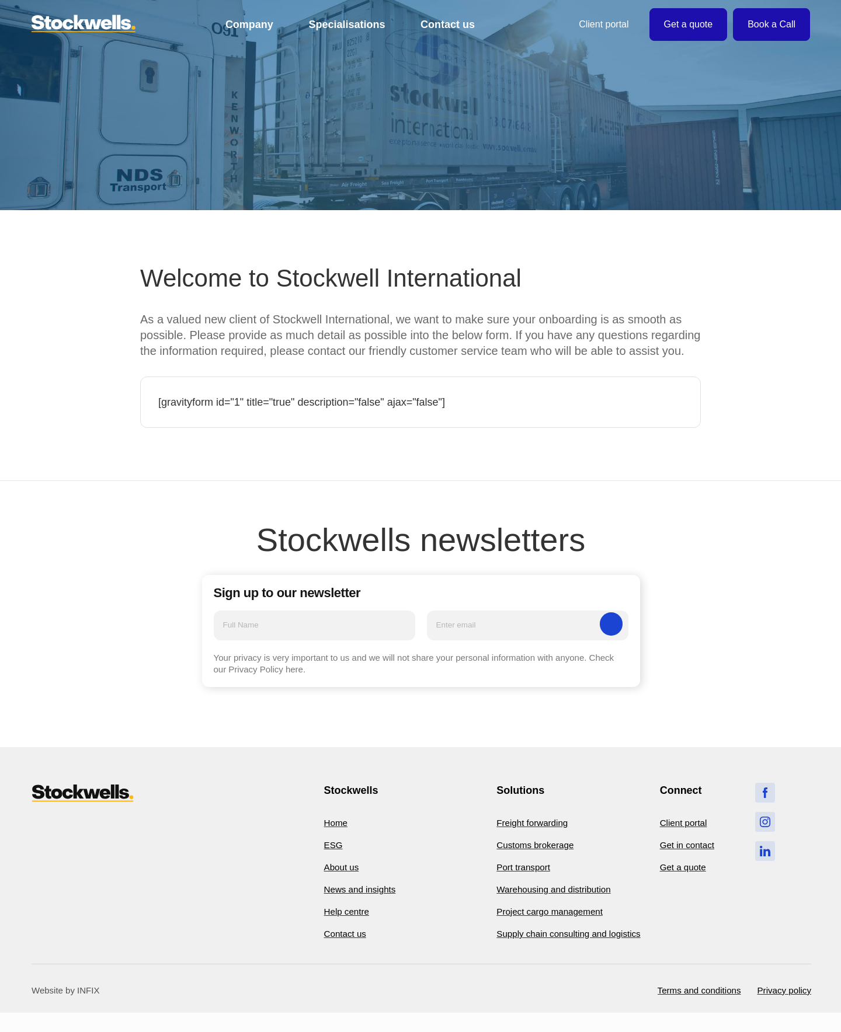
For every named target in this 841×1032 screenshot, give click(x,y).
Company (249, 24)
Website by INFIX (65, 1008)
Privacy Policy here (265, 672)
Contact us (447, 24)
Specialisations (346, 24)
